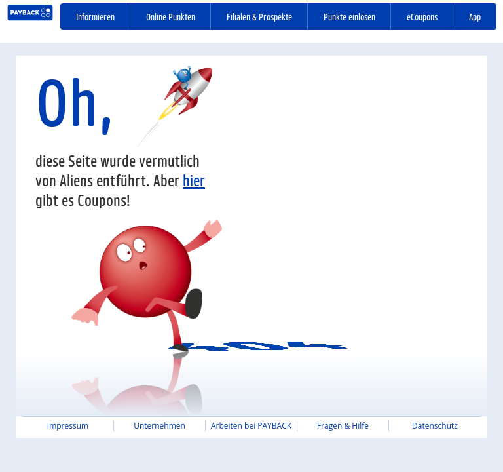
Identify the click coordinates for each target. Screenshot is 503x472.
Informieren (95, 16)
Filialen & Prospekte (259, 16)
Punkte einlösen (349, 16)
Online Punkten (170, 16)
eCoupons (422, 16)
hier (194, 180)
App (475, 16)
